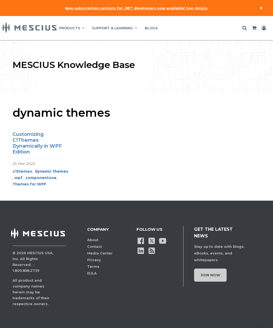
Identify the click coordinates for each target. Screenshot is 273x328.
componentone (41, 178)
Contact (94, 246)
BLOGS (151, 28)
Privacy (94, 260)
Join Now (210, 275)
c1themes (22, 171)
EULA (92, 273)
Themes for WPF (29, 184)
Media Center (100, 253)
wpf (18, 178)
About (92, 240)
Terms (93, 266)
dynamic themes (51, 171)
